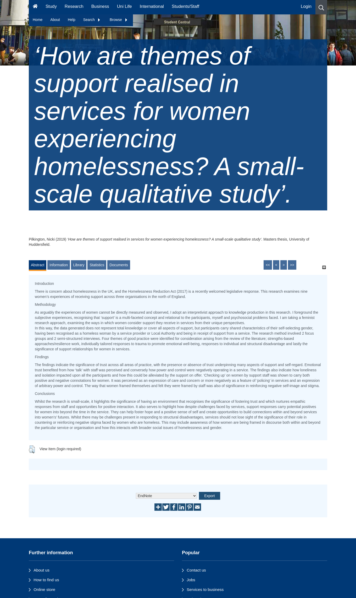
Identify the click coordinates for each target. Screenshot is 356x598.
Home (37, 20)
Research (74, 6)
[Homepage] (35, 7)
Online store (44, 589)
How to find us (46, 580)
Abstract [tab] (37, 265)
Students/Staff (185, 6)
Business (100, 6)
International (152, 6)
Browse (119, 20)
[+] (324, 267)
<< (268, 265)
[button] (321, 7)
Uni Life (124, 6)
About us (41, 570)
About (55, 20)
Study (51, 6)
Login (306, 6)
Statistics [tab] (97, 265)
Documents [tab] (118, 265)
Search (92, 20)
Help (71, 20)
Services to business (205, 589)
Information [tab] (58, 265)
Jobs (191, 580)
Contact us (196, 570)
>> (292, 265)
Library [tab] (78, 265)
